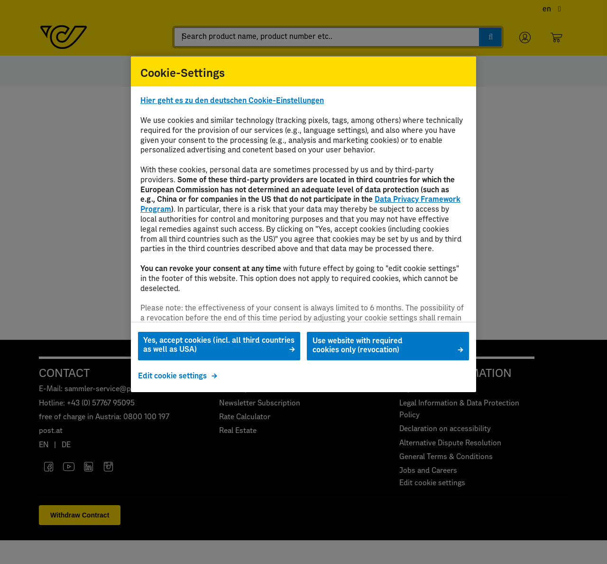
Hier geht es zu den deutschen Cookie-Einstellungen (232, 100)
